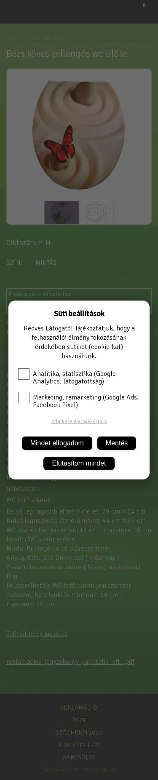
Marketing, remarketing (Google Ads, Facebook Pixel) (78, 401)
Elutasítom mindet (79, 463)
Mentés (117, 443)
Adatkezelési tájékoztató (79, 421)
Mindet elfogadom (57, 443)
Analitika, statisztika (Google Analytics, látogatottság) (67, 377)
